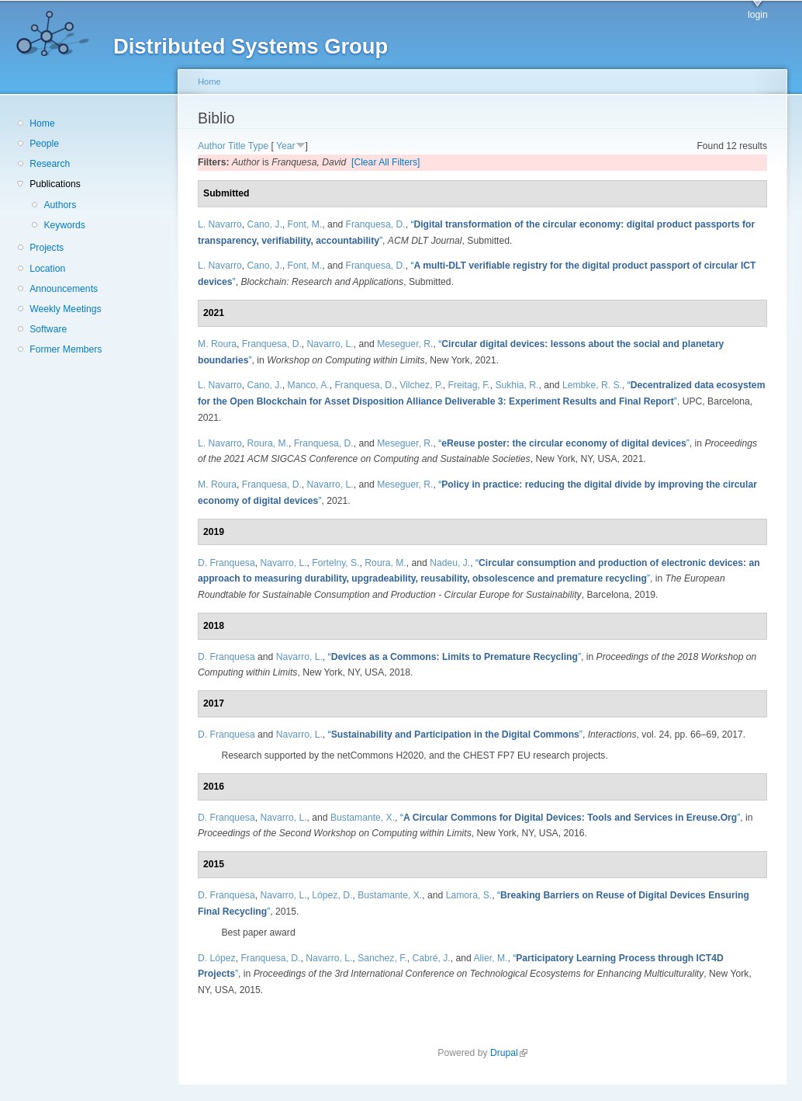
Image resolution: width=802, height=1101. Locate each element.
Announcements (63, 288)
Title (237, 146)
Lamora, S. (469, 895)
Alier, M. (491, 958)
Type (258, 146)
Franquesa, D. (376, 224)
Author (212, 146)
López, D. (332, 895)
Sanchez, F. (382, 958)
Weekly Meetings (65, 309)
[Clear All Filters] (385, 162)
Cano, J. (264, 224)
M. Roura (217, 344)
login (758, 14)
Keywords (64, 225)
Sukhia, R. (516, 385)
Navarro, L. (330, 344)
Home (41, 123)
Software (48, 329)
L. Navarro (220, 224)
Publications (55, 184)
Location (47, 268)
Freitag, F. (469, 385)
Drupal (508, 1052)
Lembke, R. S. (592, 385)
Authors (59, 205)
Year (286, 146)
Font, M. (305, 224)
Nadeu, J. (450, 562)
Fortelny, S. (335, 562)
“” (564, 443)
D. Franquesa (226, 562)
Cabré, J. (431, 958)
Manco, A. (309, 385)
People (44, 143)
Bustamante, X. (362, 817)
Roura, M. (268, 443)
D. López (217, 958)
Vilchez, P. (421, 385)
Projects (46, 247)
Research (49, 163)
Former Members (65, 349)
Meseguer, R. (405, 344)
